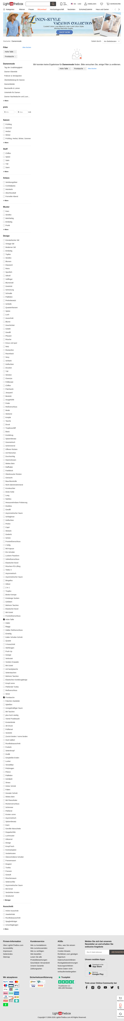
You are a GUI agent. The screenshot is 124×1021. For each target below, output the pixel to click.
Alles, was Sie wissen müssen (66, 946)
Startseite (7, 41)
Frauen (31, 9)
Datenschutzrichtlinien (66, 960)
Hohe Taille (65, 69)
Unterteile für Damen (12, 92)
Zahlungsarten (36, 969)
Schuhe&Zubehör (85, 9)
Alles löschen (26, 47)
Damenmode (17, 41)
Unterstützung (120, 1016)
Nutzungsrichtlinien (65, 966)
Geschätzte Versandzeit (40, 963)
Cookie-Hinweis (64, 951)
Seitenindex (8, 954)
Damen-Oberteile (10, 72)
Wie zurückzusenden (38, 948)
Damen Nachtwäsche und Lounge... (17, 97)
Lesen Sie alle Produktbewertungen (38, 958)
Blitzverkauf (42, 9)
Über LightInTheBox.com (13, 945)
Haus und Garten (102, 9)
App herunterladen (120, 1008)
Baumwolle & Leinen (12, 88)
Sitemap (6, 957)
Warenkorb (120, 998)
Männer (22, 9)
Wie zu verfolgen (37, 951)
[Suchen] (38, 4)
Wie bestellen (35, 954)
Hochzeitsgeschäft (57, 9)
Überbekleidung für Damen (14, 80)
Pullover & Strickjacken (13, 76)
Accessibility (8, 948)
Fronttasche (79, 69)
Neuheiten (71, 9)
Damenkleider (9, 84)
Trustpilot (64, 977)
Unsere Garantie (37, 966)
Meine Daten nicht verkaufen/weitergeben (67, 970)
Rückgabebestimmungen (68, 963)
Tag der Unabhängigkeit (13, 67)
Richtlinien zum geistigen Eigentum (68, 955)
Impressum (7, 951)
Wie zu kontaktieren (38, 945)
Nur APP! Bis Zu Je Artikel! (65, 4)
